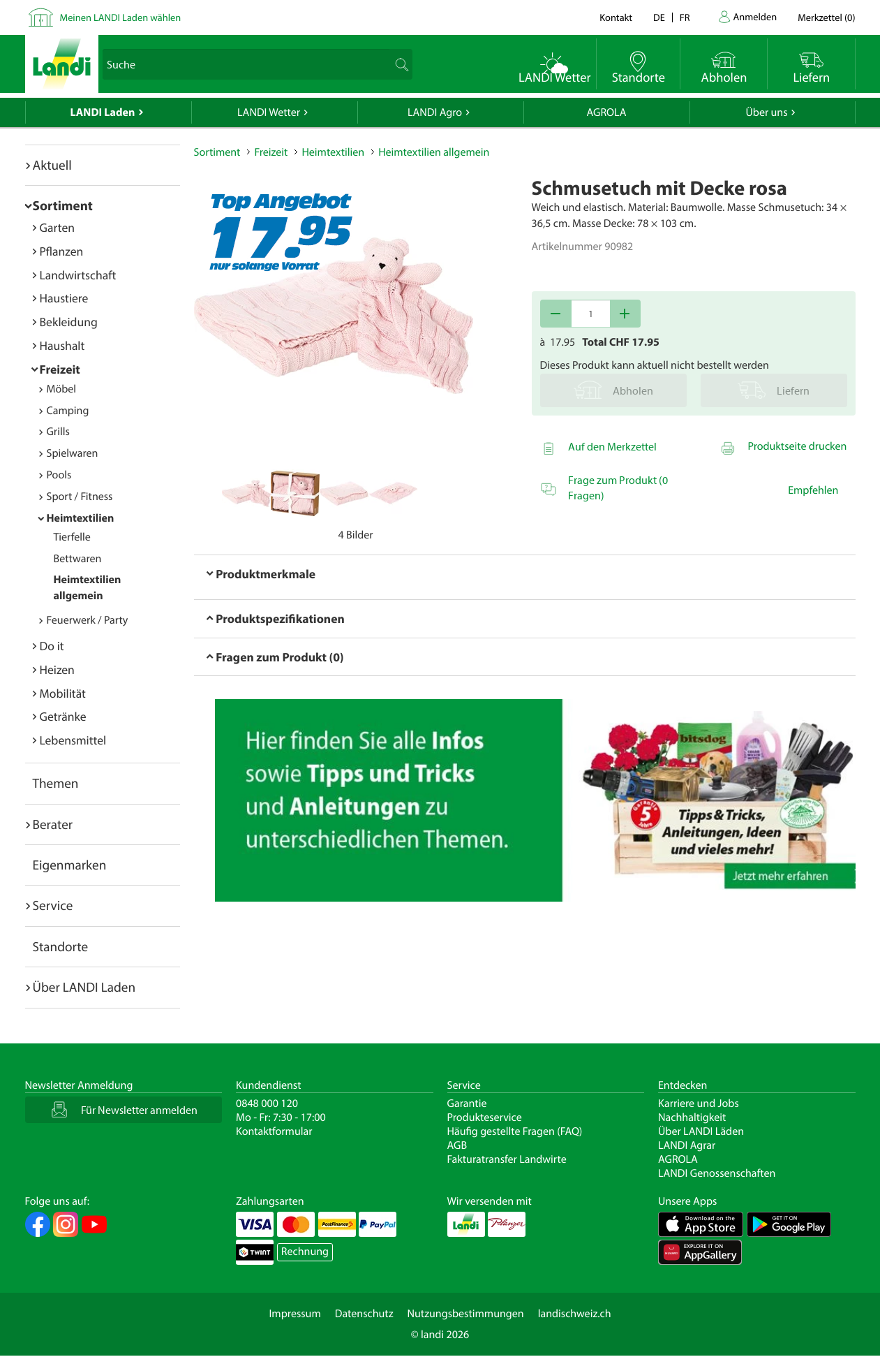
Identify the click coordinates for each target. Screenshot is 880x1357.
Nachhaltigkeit (692, 1117)
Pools (59, 475)
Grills (58, 432)
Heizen (57, 669)
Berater (53, 824)
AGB (457, 1145)
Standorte (61, 946)
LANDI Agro (435, 112)
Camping (68, 411)
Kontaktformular (274, 1131)
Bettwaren (78, 559)
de (659, 17)
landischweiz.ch (574, 1314)
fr (685, 17)
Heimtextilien (80, 518)
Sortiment (63, 205)
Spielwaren (72, 453)
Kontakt (615, 17)
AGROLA (607, 112)
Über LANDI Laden (84, 986)
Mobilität (63, 693)
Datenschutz (364, 1314)
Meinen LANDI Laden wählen (120, 17)
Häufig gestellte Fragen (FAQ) (515, 1131)
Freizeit (60, 369)
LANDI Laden (102, 112)
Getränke (63, 716)
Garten (57, 227)
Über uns (766, 112)
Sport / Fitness (80, 497)
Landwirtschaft (78, 275)
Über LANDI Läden (701, 1131)
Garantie (467, 1103)
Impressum (294, 1314)
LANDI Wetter (268, 112)
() (826, 17)
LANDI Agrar (686, 1145)
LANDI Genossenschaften (716, 1173)
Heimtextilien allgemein (433, 152)
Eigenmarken (70, 864)
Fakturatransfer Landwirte (507, 1159)
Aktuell (52, 164)
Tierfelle (72, 537)
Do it (52, 646)
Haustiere (64, 298)
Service (53, 905)
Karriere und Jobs (698, 1103)
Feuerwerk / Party (87, 620)
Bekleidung (69, 322)
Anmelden (755, 16)
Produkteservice (484, 1117)
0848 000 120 (267, 1103)
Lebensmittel (73, 740)
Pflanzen (62, 251)
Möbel (62, 389)
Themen (56, 783)
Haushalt (62, 345)
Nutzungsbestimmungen (466, 1314)
